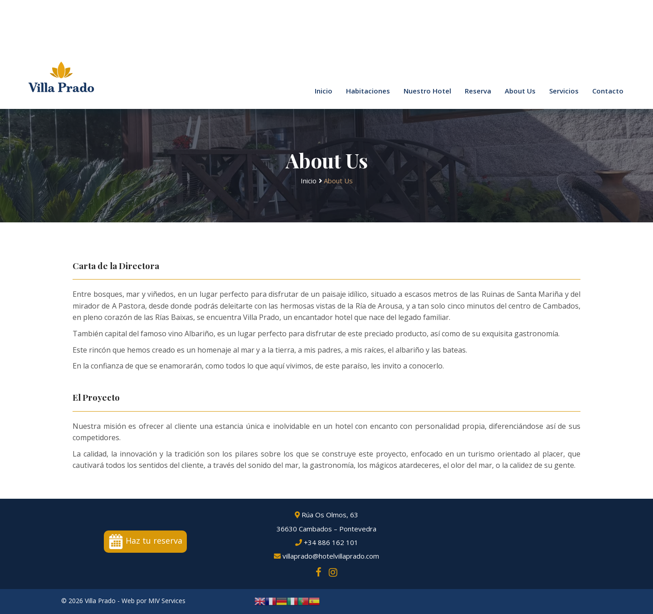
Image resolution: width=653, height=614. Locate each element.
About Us (520, 90)
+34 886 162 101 (326, 543)
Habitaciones (368, 90)
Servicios (564, 90)
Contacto (608, 90)
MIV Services (166, 600)
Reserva (478, 90)
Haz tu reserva (145, 540)
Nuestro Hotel (427, 90)
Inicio (323, 90)
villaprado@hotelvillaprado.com (326, 556)
